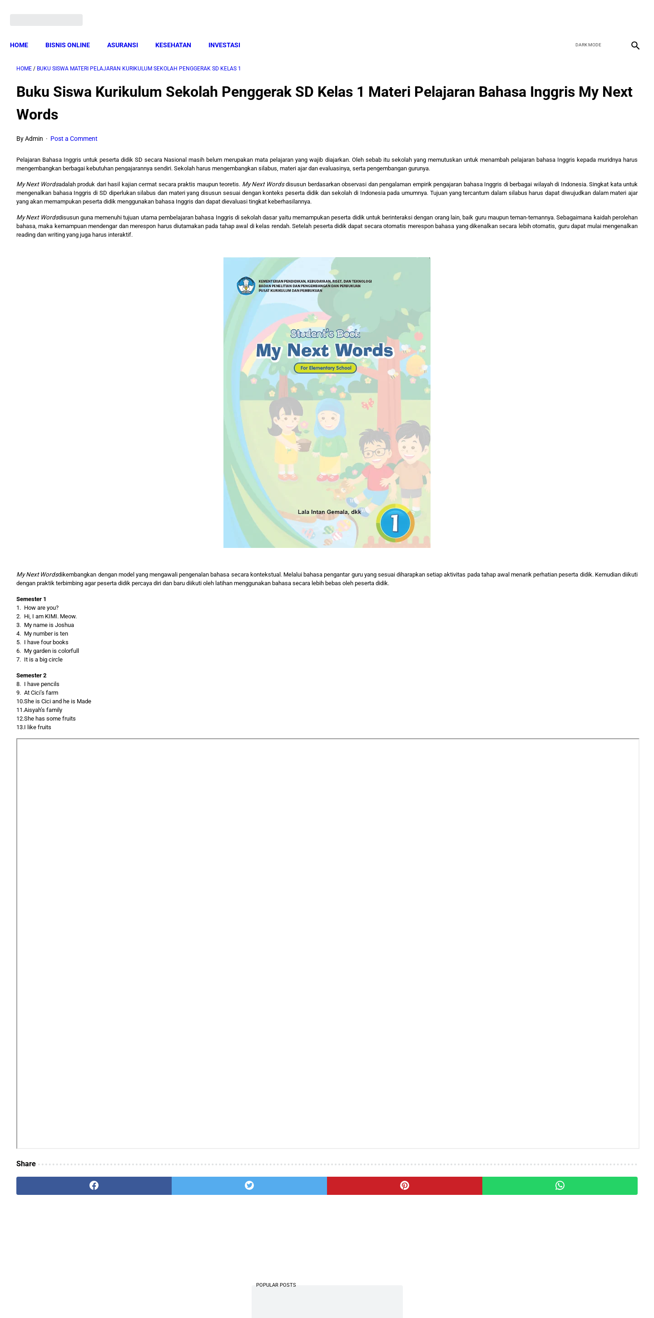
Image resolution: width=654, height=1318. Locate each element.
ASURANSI (129, 29)
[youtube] (606, 10)
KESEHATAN (180, 29)
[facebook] (564, 10)
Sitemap (357, 1294)
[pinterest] (278, 1211)
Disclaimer (322, 1294)
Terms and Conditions (219, 1294)
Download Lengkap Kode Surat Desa (543, 372)
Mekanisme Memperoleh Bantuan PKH (547, 270)
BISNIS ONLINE (74, 29)
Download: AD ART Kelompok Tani (540, 417)
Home (25, 29)
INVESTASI (231, 29)
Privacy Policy (278, 1294)
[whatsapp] (382, 1211)
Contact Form (397, 1294)
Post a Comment (74, 129)
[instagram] (628, 10)
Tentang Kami (445, 1294)
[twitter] (585, 10)
